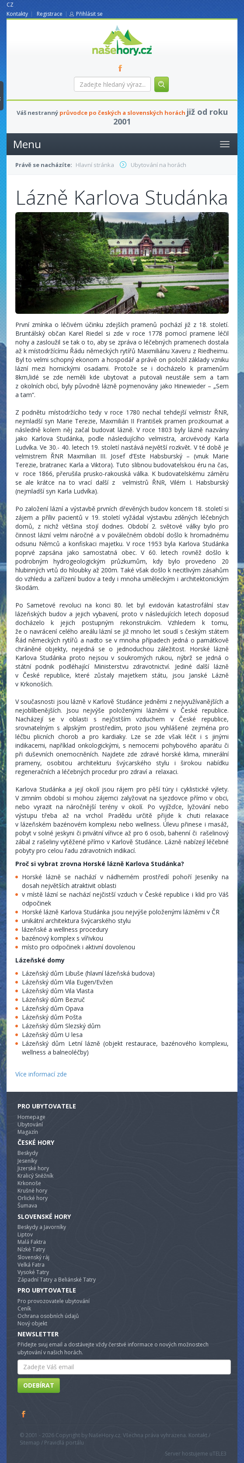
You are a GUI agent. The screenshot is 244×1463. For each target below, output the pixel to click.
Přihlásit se (89, 14)
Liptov (25, 1234)
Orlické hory (32, 1198)
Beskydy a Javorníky (41, 1227)
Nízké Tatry (31, 1249)
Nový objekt (32, 1323)
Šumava (27, 1205)
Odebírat (38, 1385)
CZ (10, 4)
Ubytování (30, 1124)
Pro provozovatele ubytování (53, 1301)
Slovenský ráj (33, 1257)
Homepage (31, 1117)
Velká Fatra (31, 1264)
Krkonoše (29, 1183)
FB (122, 67)
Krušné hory (32, 1190)
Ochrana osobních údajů (48, 1316)
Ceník (24, 1308)
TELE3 (220, 1453)
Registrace (50, 14)
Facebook (24, 1413)
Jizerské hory (33, 1168)
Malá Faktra (31, 1242)
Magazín (27, 1132)
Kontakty (17, 14)
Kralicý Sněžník (35, 1175)
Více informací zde (41, 1074)
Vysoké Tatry (33, 1272)
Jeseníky (27, 1161)
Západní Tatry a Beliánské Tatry (56, 1279)
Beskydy (27, 1153)
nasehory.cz (106, 25)
